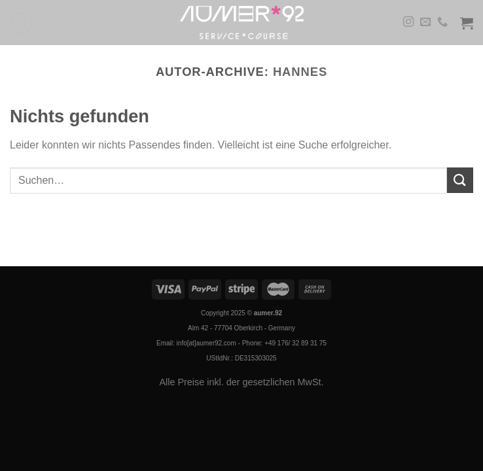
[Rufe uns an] (442, 22)
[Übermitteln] (460, 180)
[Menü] (21, 22)
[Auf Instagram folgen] (408, 22)
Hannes (300, 71)
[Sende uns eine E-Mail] (425, 22)
